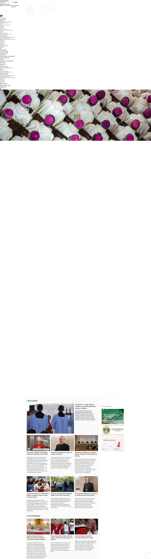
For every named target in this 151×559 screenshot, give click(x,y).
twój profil (3, 3)
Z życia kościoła (34, 516)
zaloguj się (13, 6)
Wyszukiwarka (5, 0)
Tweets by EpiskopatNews (106, 406)
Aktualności (33, 401)
